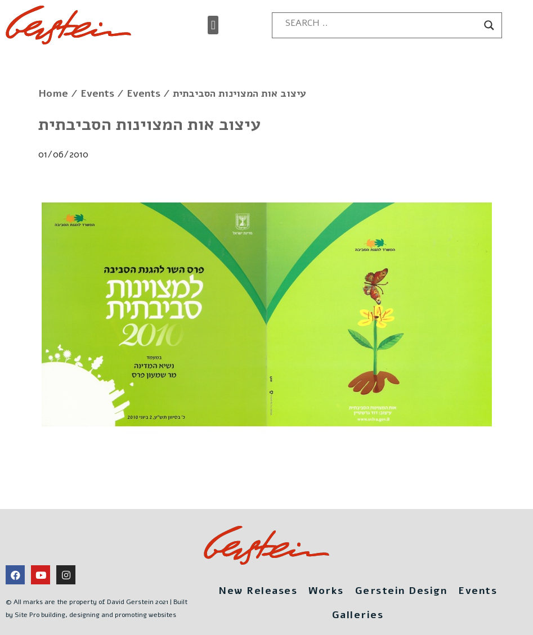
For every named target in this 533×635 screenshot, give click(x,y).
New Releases (257, 590)
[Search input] (381, 23)
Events (97, 93)
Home (53, 93)
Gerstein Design (401, 590)
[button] (213, 25)
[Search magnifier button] (489, 25)
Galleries (358, 615)
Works (326, 590)
